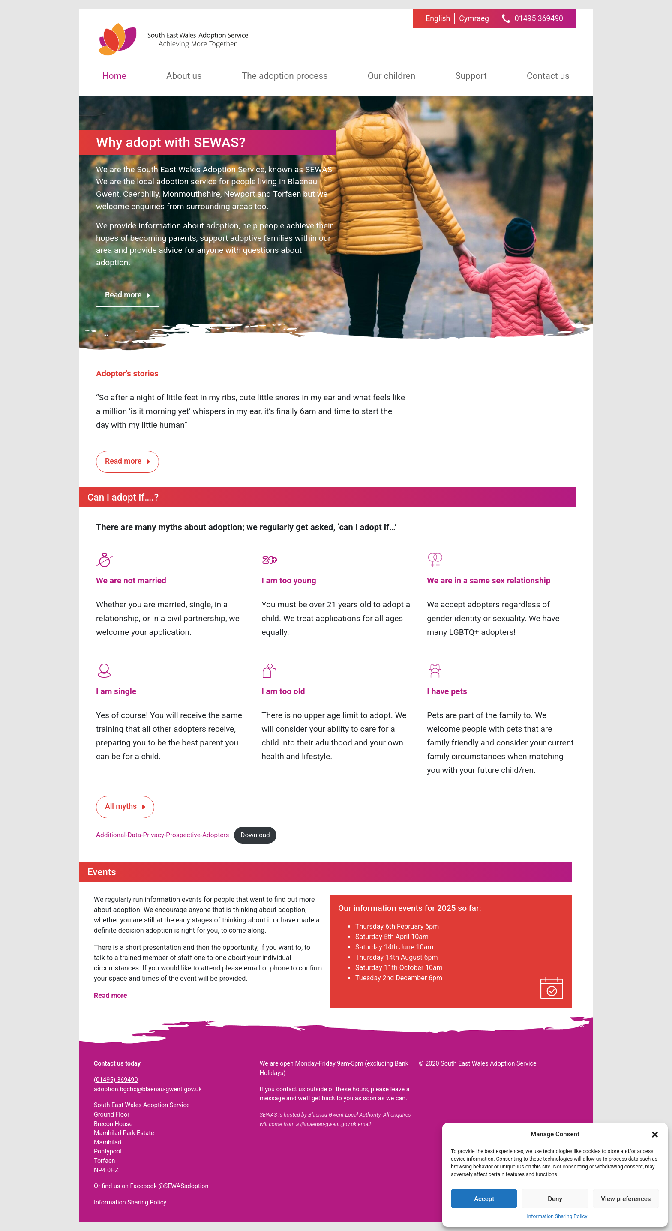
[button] (655, 1134)
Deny (555, 1199)
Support (470, 76)
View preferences (626, 1199)
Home (114, 76)
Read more (123, 295)
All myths (121, 806)
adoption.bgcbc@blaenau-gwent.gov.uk (148, 1089)
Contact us (548, 76)
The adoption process (285, 76)
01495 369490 (539, 18)
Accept (484, 1199)
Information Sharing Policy (557, 1216)
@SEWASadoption (184, 1186)
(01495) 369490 (116, 1080)
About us (184, 76)
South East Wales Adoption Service (173, 39)
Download (255, 835)
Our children (392, 76)
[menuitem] (437, 18)
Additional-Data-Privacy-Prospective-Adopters (162, 835)
